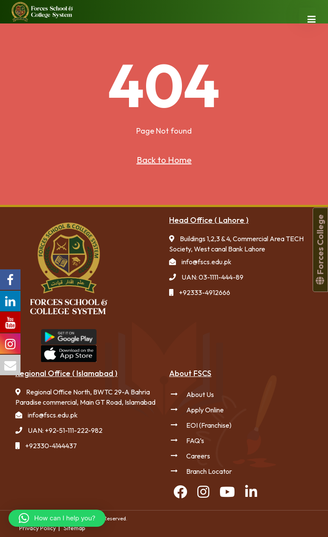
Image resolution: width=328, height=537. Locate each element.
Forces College (320, 249)
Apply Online (205, 410)
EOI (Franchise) (208, 425)
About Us (200, 394)
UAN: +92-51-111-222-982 (65, 430)
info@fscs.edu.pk (206, 261)
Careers (198, 456)
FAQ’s (195, 440)
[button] (57, 518)
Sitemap (74, 528)
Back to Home (164, 160)
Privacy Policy (37, 528)
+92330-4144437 (51, 445)
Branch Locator (209, 471)
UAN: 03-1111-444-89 (212, 277)
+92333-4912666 (204, 292)
